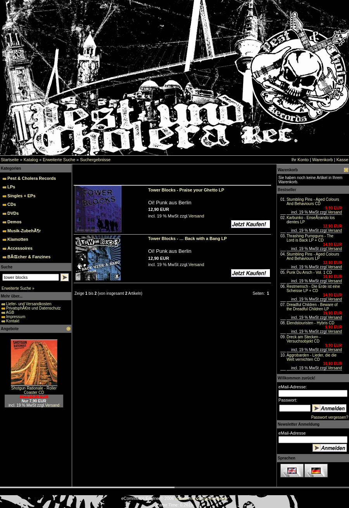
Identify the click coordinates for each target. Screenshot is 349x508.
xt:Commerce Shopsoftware (201, 498)
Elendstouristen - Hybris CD (310, 323)
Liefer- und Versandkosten (29, 304)
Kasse (342, 159)
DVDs (13, 213)
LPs (11, 186)
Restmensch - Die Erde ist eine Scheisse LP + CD (313, 288)
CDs (11, 204)
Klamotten (17, 239)
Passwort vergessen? (329, 417)
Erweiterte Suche (59, 159)
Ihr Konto (300, 159)
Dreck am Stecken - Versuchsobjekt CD (304, 339)
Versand (52, 405)
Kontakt (12, 321)
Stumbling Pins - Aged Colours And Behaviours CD (313, 201)
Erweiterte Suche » (18, 288)
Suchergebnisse (95, 159)
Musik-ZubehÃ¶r (24, 230)
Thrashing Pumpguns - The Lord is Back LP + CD (310, 238)
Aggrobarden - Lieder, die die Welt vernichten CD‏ (312, 357)
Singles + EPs (21, 195)
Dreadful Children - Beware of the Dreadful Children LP (312, 307)
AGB (10, 312)
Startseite (10, 159)
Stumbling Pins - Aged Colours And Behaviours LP (313, 256)
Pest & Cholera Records (31, 178)
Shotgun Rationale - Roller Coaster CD (34, 390)
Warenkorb (322, 159)
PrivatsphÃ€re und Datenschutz (33, 308)
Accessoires (20, 248)
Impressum (15, 317)
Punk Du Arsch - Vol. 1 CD (309, 272)
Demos (14, 221)
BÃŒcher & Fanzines (28, 256)
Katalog (31, 159)
